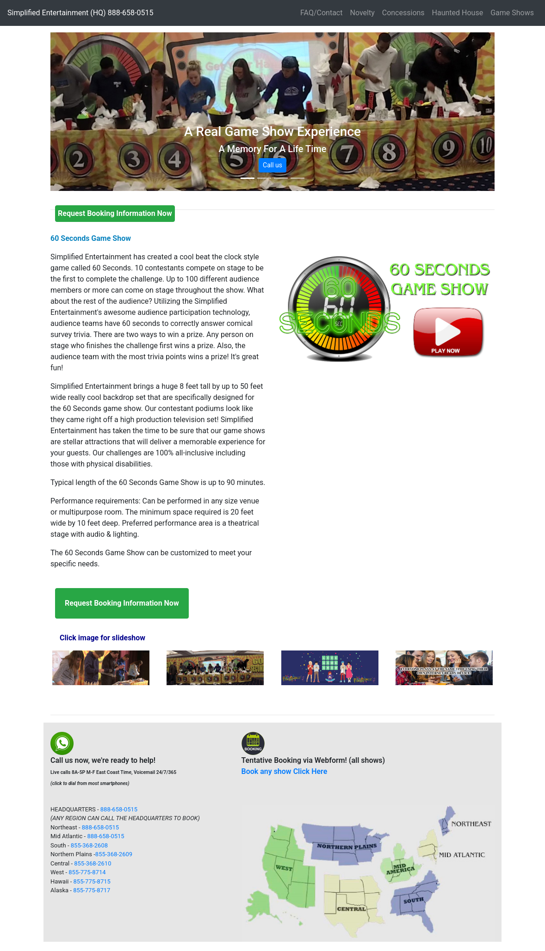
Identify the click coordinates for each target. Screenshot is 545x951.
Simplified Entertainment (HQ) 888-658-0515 (80, 12)
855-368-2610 (92, 863)
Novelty (362, 12)
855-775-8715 (92, 881)
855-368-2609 (113, 854)
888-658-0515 (118, 809)
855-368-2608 (89, 845)
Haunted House (457, 12)
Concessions (403, 12)
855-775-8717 (91, 890)
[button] (83, 111)
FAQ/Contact (321, 12)
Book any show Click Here (285, 771)
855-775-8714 (86, 872)
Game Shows (512, 12)
